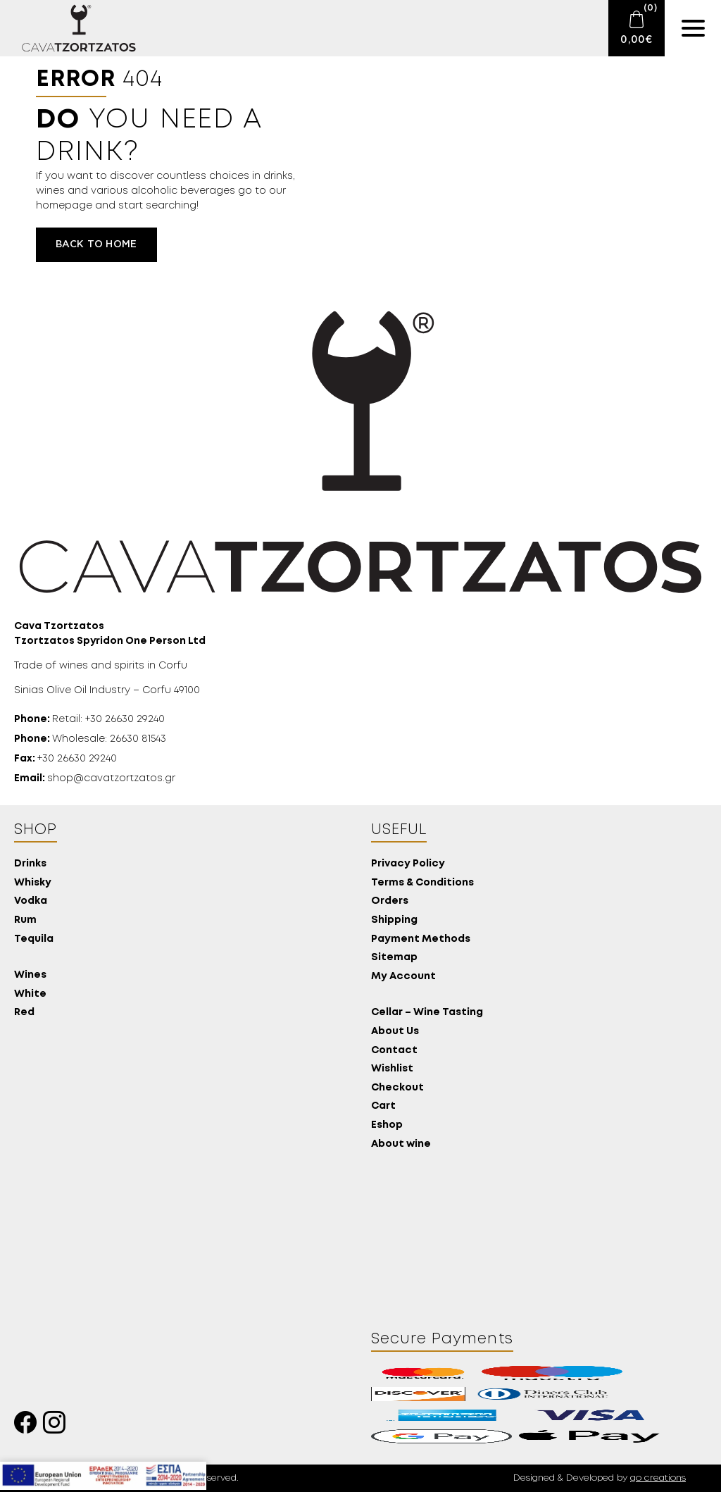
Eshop (387, 1125)
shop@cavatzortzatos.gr (94, 778)
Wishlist (392, 1069)
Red (24, 1012)
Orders (389, 901)
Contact (394, 1050)
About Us (395, 1031)
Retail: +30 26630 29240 (89, 719)
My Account (403, 976)
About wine (401, 1144)
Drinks (30, 864)
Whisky (32, 883)
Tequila (34, 939)
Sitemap (394, 957)
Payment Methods (420, 939)
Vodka (30, 901)
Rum (25, 920)
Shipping (394, 920)
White (30, 994)
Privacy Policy (408, 864)
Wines (30, 975)
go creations (658, 1478)
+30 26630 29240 (65, 758)
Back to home (96, 244)
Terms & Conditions (422, 883)
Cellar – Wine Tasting (427, 1012)
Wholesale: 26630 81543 (90, 739)
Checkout (397, 1088)
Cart (383, 1106)
